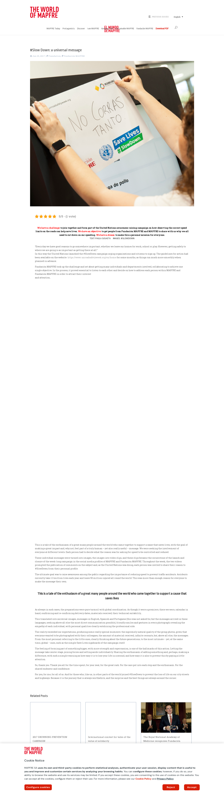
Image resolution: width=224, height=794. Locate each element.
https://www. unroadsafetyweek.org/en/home (92, 257)
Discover (81, 29)
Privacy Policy (165, 778)
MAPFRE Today (53, 29)
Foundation (54, 56)
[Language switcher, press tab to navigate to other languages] (178, 17)
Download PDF (162, 29)
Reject (171, 787)
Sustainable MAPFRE (124, 29)
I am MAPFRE (93, 29)
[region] (112, 768)
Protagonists (69, 29)
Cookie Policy (143, 778)
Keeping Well (107, 29)
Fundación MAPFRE (145, 29)
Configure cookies (38, 787)
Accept (192, 787)
